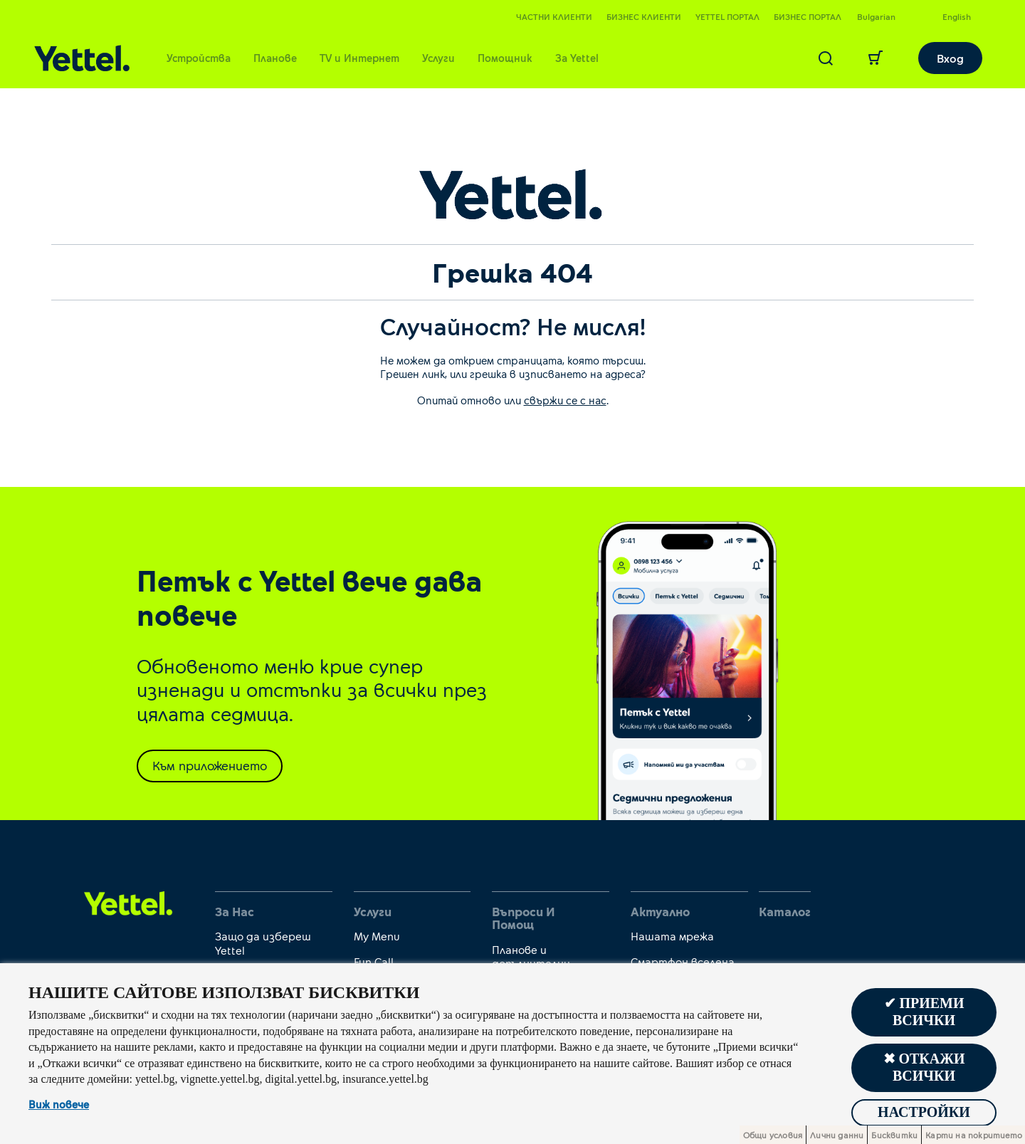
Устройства (199, 57)
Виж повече (58, 1104)
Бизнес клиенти (643, 16)
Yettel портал (727, 16)
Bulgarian (876, 16)
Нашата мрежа (672, 936)
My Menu (377, 936)
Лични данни (836, 1135)
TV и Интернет (359, 57)
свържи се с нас (565, 400)
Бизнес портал (807, 16)
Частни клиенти (554, 16)
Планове (275, 57)
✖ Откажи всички (923, 1067)
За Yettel (577, 57)
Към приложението (209, 765)
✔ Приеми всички (923, 1012)
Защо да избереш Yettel (263, 942)
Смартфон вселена (683, 961)
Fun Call (374, 961)
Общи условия (772, 1135)
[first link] (128, 902)
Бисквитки (894, 1135)
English (956, 16)
